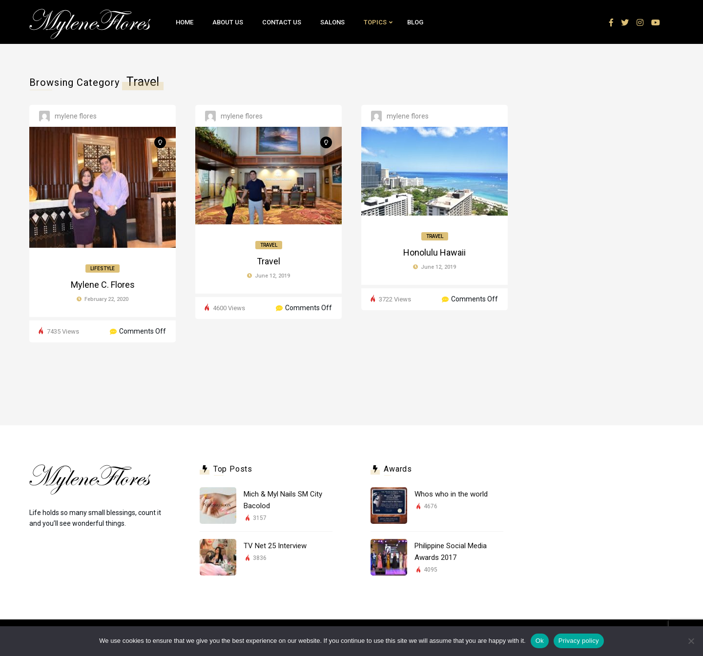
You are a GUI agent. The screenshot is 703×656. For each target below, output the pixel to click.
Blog (415, 22)
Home (184, 22)
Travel (268, 245)
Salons (332, 22)
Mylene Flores (76, 116)
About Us (227, 22)
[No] (691, 641)
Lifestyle (102, 268)
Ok (540, 640)
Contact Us (281, 22)
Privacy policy (578, 640)
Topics (375, 22)
